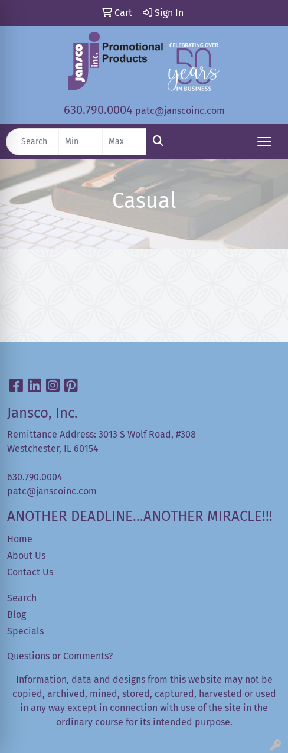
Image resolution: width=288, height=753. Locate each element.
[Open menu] (264, 142)
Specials (25, 631)
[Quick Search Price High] (124, 141)
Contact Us (30, 572)
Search (22, 598)
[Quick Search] (32, 141)
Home (19, 539)
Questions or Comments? (60, 655)
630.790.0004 (98, 110)
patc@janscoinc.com (180, 110)
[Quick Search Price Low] (80, 141)
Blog (16, 614)
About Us (26, 555)
